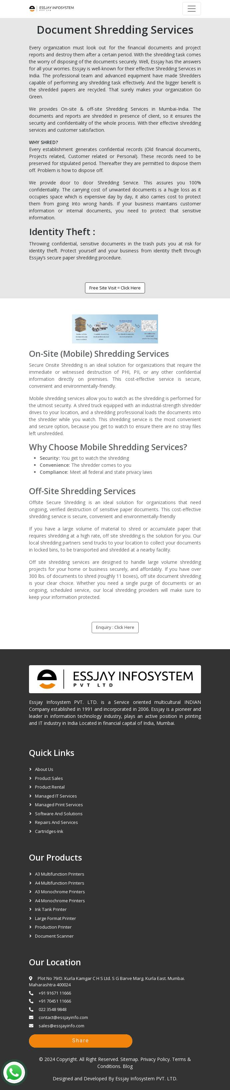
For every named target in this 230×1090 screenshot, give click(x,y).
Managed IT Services (56, 796)
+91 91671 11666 (50, 993)
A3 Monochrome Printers (60, 892)
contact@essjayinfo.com (58, 1017)
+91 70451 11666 (50, 1001)
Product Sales (49, 778)
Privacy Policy (155, 1059)
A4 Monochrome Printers (60, 901)
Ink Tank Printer (51, 909)
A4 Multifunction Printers (59, 883)
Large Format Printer (55, 918)
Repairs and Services (56, 822)
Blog (128, 1066)
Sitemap (129, 1059)
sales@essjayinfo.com (56, 1026)
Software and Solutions (59, 814)
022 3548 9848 (47, 1009)
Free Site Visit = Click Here (112, 288)
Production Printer (53, 927)
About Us (44, 769)
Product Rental (50, 787)
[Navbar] (191, 8)
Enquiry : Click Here (115, 627)
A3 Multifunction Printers (59, 874)
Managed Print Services (59, 805)
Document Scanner (54, 936)
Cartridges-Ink (49, 831)
